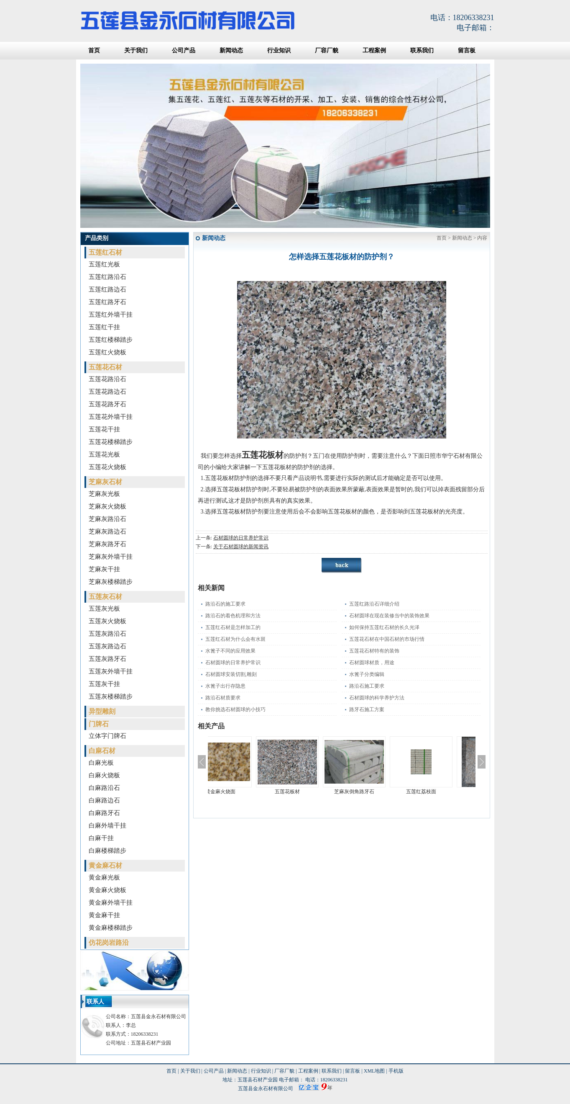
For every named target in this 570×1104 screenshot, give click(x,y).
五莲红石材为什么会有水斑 (235, 639)
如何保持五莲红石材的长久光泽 (384, 627)
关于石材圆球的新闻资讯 (240, 546)
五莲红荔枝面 (442, 791)
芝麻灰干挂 (104, 569)
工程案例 (374, 50)
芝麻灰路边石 (107, 531)
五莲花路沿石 (107, 379)
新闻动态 (231, 50)
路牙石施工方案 (366, 709)
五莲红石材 (105, 252)
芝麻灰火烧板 (107, 506)
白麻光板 (101, 762)
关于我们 (136, 50)
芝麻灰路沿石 (107, 519)
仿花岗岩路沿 (109, 942)
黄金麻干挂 (104, 915)
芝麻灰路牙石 (107, 544)
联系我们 (422, 50)
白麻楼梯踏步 (107, 850)
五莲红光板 (104, 264)
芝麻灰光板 (104, 493)
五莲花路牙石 (107, 404)
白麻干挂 (101, 838)
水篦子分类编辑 (366, 674)
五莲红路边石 (107, 289)
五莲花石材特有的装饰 (374, 651)
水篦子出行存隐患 (225, 686)
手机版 (396, 1071)
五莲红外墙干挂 (111, 314)
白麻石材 (102, 750)
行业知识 (279, 50)
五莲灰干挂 (104, 684)
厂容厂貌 (326, 50)
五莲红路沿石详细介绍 (374, 604)
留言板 (466, 50)
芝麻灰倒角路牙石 (375, 791)
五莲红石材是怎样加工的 (233, 627)
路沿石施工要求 (366, 686)
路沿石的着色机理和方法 (233, 616)
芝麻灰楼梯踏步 (111, 581)
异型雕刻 (102, 711)
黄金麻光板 (104, 877)
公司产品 (183, 50)
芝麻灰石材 (105, 481)
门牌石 (99, 723)
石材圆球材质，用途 (371, 662)
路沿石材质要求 (222, 698)
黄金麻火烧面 (241, 791)
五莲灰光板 (104, 608)
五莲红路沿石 (107, 276)
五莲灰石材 (105, 596)
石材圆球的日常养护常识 (240, 538)
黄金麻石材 (105, 865)
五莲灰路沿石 (107, 633)
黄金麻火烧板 (107, 890)
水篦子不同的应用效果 (230, 651)
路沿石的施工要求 (225, 604)
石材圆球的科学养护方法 (376, 698)
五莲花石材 (105, 367)
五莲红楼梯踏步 (111, 339)
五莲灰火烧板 (107, 621)
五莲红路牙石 (107, 302)
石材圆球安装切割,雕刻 (231, 674)
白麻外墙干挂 (107, 825)
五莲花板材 (308, 791)
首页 (94, 50)
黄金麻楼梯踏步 (111, 927)
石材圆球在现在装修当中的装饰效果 (389, 616)
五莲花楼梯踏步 (111, 442)
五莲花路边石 (107, 391)
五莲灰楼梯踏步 (111, 696)
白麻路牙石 (104, 813)
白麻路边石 (104, 800)
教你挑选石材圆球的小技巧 (235, 709)
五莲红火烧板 (107, 352)
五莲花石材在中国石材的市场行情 (386, 639)
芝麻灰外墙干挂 (111, 556)
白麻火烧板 (104, 775)
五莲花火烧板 (107, 467)
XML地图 (374, 1071)
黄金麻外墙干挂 (111, 902)
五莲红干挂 (104, 327)
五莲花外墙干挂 (111, 416)
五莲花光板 (104, 454)
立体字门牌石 (107, 736)
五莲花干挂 (104, 429)
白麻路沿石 (104, 787)
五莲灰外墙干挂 (111, 671)
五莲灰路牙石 (107, 658)
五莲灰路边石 (107, 646)
